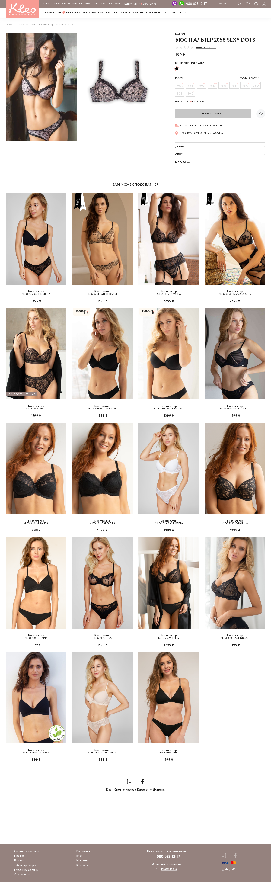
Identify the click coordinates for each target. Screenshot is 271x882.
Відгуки (19, 860)
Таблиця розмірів (25, 865)
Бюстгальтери (93, 12)
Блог (88, 3)
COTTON (169, 12)
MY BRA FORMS (69, 12)
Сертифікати (22, 875)
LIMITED (138, 12)
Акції (103, 3)
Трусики (112, 12)
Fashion (180, 34)
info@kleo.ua (169, 869)
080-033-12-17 (196, 3)
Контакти (114, 3)
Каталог (49, 12)
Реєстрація (83, 851)
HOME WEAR (153, 12)
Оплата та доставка (55, 3)
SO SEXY (125, 12)
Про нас (19, 856)
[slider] (184, 47)
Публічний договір (26, 870)
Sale (96, 3)
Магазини (77, 3)
